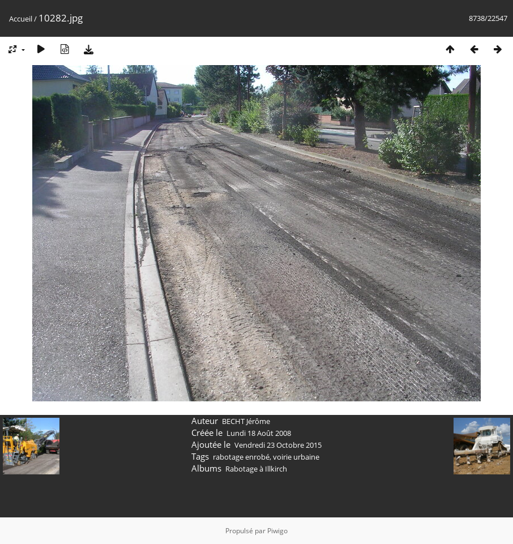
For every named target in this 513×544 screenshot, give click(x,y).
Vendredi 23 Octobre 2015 (278, 445)
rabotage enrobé (241, 457)
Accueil (20, 19)
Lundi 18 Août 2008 (258, 433)
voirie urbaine (296, 457)
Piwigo (277, 531)
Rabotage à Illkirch (256, 469)
